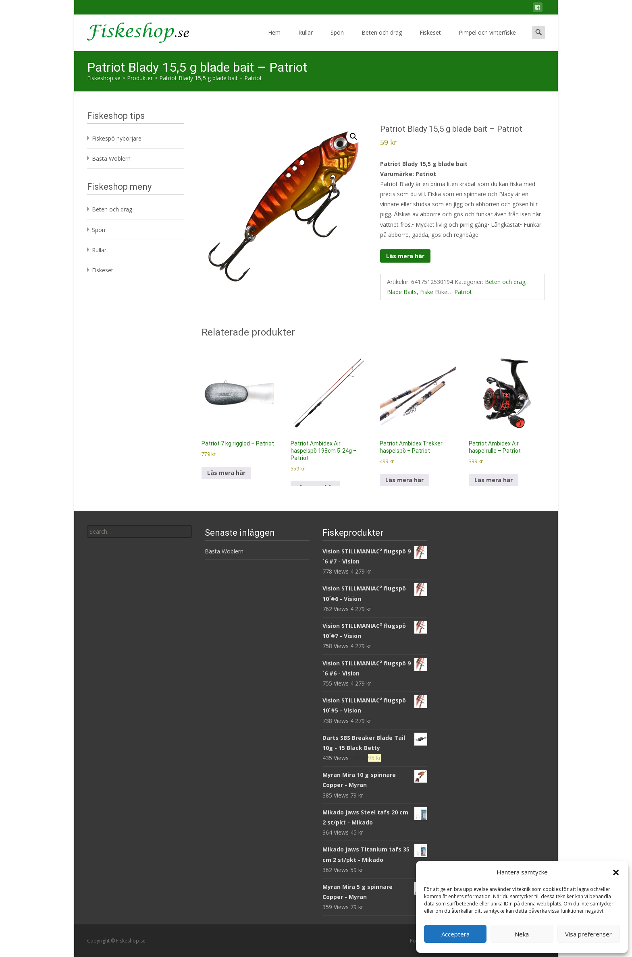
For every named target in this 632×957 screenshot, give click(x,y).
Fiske (426, 292)
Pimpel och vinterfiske (487, 40)
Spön (337, 40)
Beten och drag (382, 40)
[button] (616, 872)
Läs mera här (405, 256)
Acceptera (455, 934)
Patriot (463, 292)
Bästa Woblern (111, 158)
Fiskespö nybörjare (116, 138)
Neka (522, 934)
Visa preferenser (588, 934)
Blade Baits (402, 292)
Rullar (305, 40)
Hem (274, 40)
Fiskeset (430, 40)
